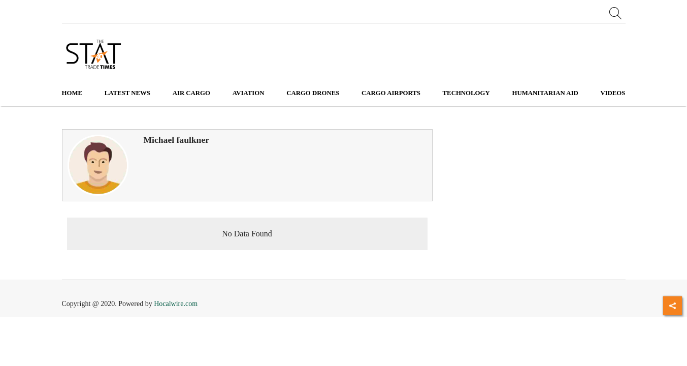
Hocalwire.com (176, 304)
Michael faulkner (177, 140)
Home (72, 93)
